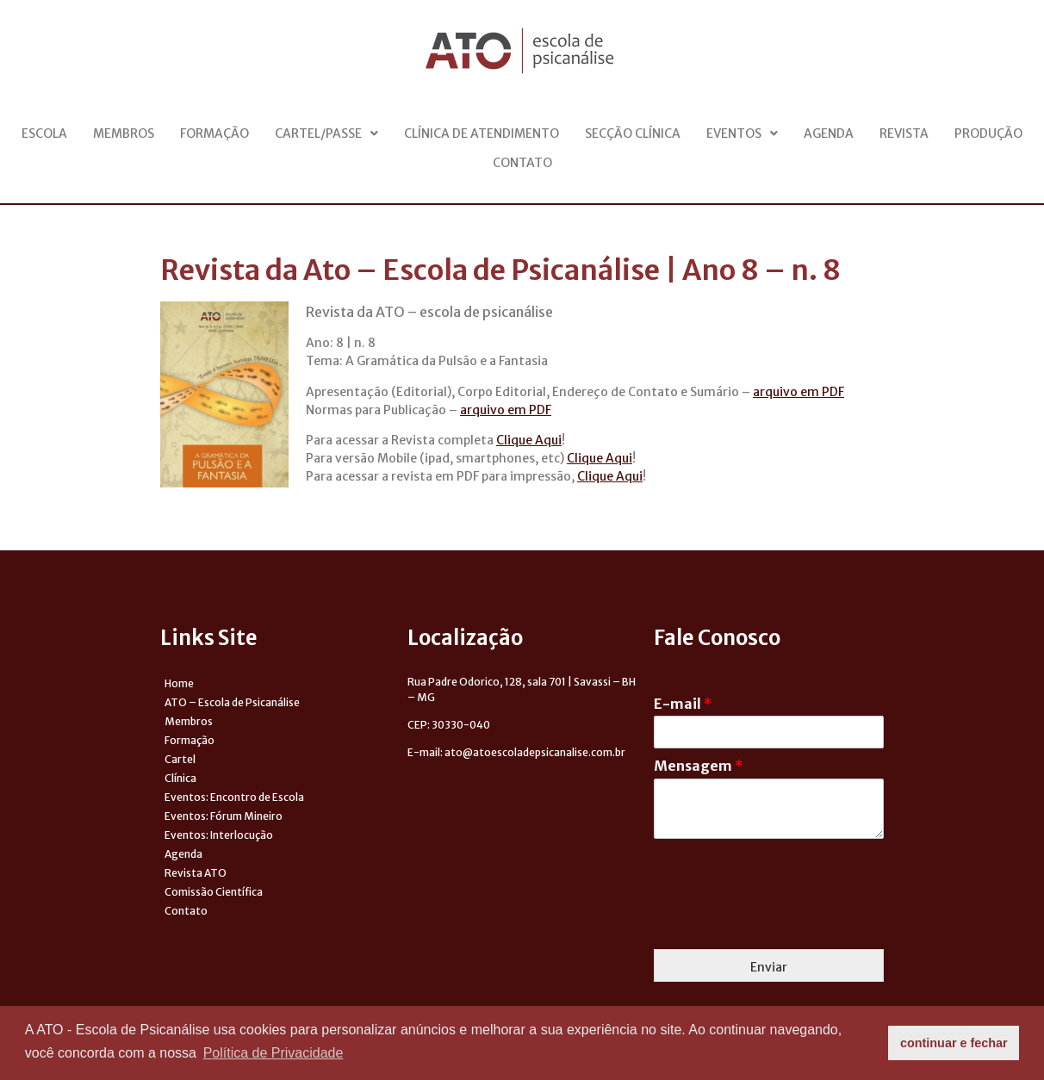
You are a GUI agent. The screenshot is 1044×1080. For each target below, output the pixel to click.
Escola (44, 133)
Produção (988, 133)
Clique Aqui (529, 440)
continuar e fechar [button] (954, 1043)
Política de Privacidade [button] (273, 1053)
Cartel (180, 759)
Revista (904, 133)
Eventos (742, 133)
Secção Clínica (632, 133)
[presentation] (785, 920)
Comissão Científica (214, 891)
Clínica (180, 778)
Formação (214, 133)
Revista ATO (196, 872)
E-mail (683, 703)
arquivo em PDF (798, 392)
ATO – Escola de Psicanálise (232, 702)
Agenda (829, 133)
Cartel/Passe (326, 133)
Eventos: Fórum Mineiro (224, 816)
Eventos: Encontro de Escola (234, 797)
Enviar (768, 967)
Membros (123, 133)
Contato (522, 163)
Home (179, 683)
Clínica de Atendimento (481, 133)
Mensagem (698, 765)
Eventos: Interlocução (219, 835)
